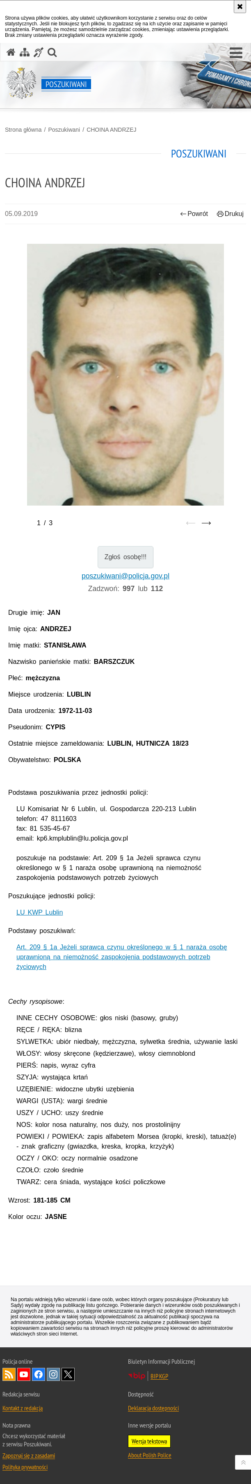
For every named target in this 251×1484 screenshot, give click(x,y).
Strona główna (23, 129)
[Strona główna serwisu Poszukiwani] (11, 52)
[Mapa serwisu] (25, 52)
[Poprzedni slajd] (191, 523)
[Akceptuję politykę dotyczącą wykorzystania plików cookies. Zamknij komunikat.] (240, 6)
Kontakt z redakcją (22, 1408)
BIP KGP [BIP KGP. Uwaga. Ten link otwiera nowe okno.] (159, 1376)
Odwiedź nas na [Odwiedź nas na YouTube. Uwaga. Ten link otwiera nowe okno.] (23, 1374)
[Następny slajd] (206, 523)
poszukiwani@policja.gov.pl (125, 576)
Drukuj (230, 213)
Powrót (194, 213)
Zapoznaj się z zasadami (28, 1455)
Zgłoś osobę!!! (126, 556)
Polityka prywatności (25, 1467)
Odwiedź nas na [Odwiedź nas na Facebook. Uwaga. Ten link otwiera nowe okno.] (38, 1374)
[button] (236, 53)
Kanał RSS (9, 1374)
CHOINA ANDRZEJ (111, 129)
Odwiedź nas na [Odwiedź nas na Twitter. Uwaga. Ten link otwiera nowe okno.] (68, 1374)
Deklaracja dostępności (153, 1408)
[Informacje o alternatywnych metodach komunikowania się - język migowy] (38, 52)
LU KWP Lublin (39, 912)
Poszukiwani (64, 129)
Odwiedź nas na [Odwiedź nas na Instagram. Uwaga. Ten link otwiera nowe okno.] (53, 1374)
